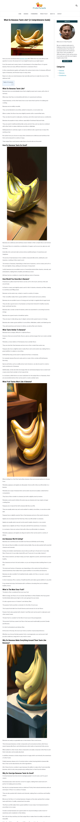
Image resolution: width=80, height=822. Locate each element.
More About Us (67, 61)
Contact (59, 13)
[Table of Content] (12, 84)
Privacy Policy (44, 13)
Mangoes (61, 73)
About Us (52, 13)
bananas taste (24, 58)
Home (19, 13)
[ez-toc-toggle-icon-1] (11, 84)
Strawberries (34, 13)
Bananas (26, 13)
